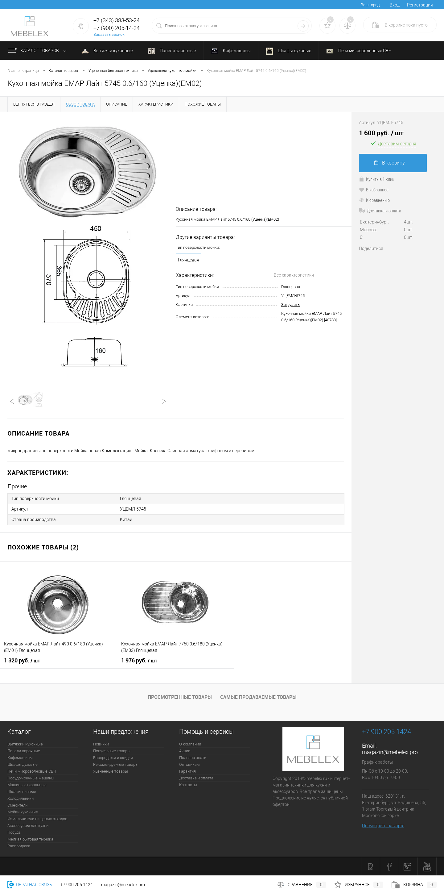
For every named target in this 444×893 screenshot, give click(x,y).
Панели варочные (172, 51)
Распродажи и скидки (113, 757)
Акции (184, 751)
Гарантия (187, 771)
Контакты (188, 784)
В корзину (389, 163)
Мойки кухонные (22, 812)
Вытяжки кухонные (107, 50)
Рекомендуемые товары (115, 764)
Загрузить (290, 304)
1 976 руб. (139, 660)
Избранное (359, 884)
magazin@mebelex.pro (390, 752)
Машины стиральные (27, 784)
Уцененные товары (110, 771)
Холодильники (20, 798)
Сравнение (302, 884)
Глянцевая (188, 259)
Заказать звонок (109, 34)
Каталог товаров (38, 51)
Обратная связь (29, 884)
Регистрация (420, 4)
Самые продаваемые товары (258, 697)
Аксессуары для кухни (27, 825)
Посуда (14, 832)
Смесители (17, 805)
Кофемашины (231, 51)
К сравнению (374, 200)
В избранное (373, 189)
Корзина (414, 884)
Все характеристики (294, 275)
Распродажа (18, 846)
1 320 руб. (22, 660)
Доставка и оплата (380, 210)
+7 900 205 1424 (76, 884)
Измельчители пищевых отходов (37, 818)
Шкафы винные (21, 791)
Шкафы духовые (288, 51)
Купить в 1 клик (376, 179)
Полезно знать (192, 757)
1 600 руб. (381, 133)
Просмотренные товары (180, 697)
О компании (190, 744)
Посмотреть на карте (383, 825)
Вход (395, 4)
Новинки (101, 744)
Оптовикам (189, 764)
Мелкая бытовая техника (30, 839)
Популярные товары (111, 751)
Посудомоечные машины (30, 778)
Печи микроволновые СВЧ (358, 50)
